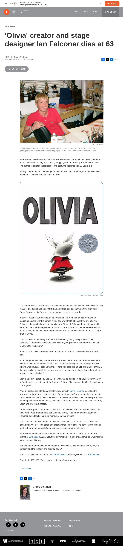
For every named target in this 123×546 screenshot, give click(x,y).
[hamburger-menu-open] (6, 3)
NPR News (10, 26)
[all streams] (110, 12)
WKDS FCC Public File (52, 526)
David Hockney (77, 391)
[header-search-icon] (101, 4)
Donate (113, 3)
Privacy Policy (74, 521)
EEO (71, 526)
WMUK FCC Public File (52, 521)
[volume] (14, 12)
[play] (7, 12)
